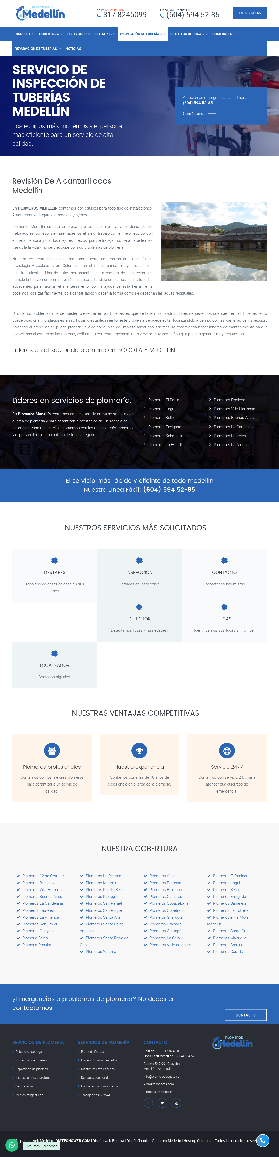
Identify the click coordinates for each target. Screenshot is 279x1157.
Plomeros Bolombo (163, 889)
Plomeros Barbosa (162, 882)
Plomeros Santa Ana (100, 917)
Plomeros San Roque (101, 910)
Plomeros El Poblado (165, 399)
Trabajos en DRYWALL (96, 1093)
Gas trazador (24, 1085)
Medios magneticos (29, 1093)
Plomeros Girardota (163, 917)
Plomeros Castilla (225, 951)
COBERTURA (49, 33)
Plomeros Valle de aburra (168, 944)
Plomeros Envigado (164, 426)
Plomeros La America (232, 444)
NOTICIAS (73, 48)
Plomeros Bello (161, 417)
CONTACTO (246, 1004)
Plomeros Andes (161, 875)
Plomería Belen (32, 937)
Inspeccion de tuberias (31, 1060)
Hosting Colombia (198, 1140)
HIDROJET (22, 33)
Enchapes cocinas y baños (99, 1085)
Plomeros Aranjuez (226, 944)
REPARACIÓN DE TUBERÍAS (36, 48)
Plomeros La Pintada (100, 875)
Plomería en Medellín (158, 1092)
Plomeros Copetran (163, 910)
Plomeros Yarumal (98, 951)
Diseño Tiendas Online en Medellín (154, 1140)
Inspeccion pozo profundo (33, 1077)
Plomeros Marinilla (98, 882)
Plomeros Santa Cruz (228, 930)
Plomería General (93, 1051)
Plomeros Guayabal (35, 930)
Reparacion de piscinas (31, 1068)
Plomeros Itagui (161, 408)
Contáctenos (194, 113)
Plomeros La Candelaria (234, 426)
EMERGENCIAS (250, 13)
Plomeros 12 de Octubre (40, 875)
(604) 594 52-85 (192, 14)
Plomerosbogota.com (159, 1084)
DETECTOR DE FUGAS (187, 33)
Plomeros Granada (162, 923)
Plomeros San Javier (36, 923)
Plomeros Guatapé (162, 930)
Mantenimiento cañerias (98, 1068)
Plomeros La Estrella (166, 444)
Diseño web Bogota (108, 1140)
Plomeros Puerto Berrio (102, 889)
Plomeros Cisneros (163, 896)
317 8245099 (125, 14)
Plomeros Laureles (230, 435)
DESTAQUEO (77, 33)
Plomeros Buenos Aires (234, 417)
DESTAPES (103, 33)
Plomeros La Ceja (162, 937)
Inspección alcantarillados (99, 1060)
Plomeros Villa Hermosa (234, 408)
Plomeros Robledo (229, 399)
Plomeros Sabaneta (165, 435)
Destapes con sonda (95, 1077)
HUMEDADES (222, 33)
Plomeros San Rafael (101, 903)
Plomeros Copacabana (166, 903)
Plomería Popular (33, 944)
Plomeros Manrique (226, 937)
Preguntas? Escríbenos (41, 1146)
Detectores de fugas (29, 1051)
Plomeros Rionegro (99, 896)
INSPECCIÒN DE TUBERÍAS (141, 33)
